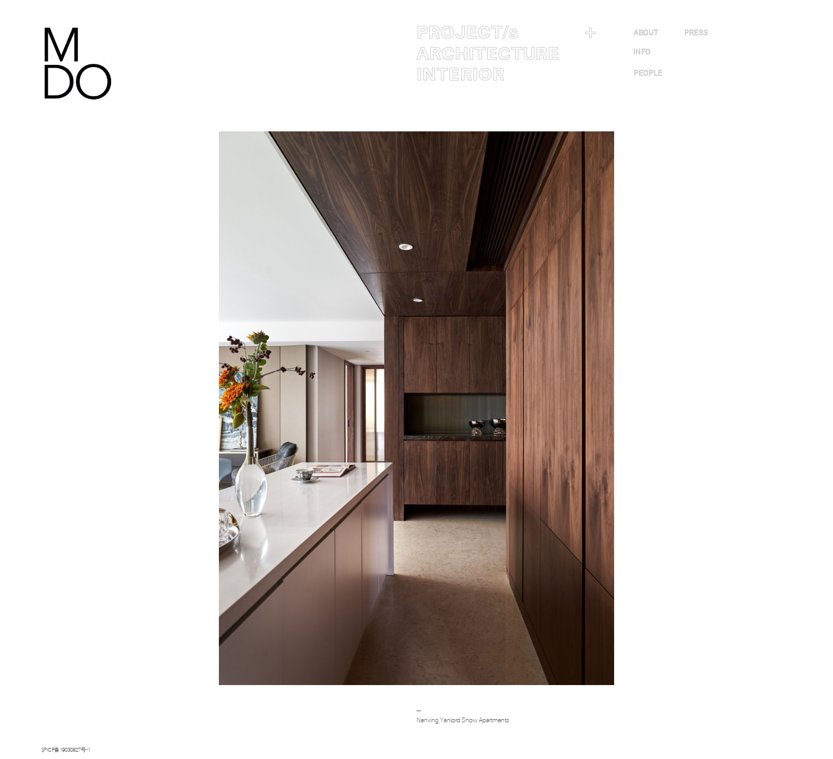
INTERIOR (460, 74)
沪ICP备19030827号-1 (65, 750)
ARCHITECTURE (487, 54)
